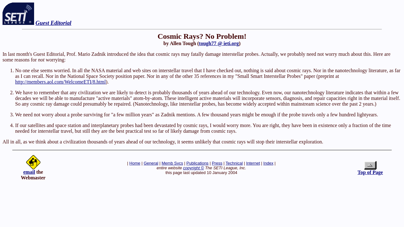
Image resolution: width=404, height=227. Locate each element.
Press (217, 163)
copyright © (193, 168)
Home (134, 163)
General (151, 163)
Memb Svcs (172, 163)
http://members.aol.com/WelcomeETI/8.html (60, 81)
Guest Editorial (54, 23)
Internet (253, 163)
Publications (198, 163)
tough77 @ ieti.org (219, 43)
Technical (234, 163)
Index (268, 163)
